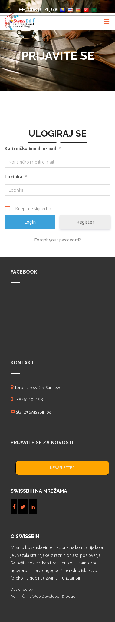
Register (85, 222)
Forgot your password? (57, 239)
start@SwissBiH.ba (33, 412)
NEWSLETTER (62, 467)
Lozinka (16, 176)
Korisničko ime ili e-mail (33, 148)
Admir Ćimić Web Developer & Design (44, 596)
